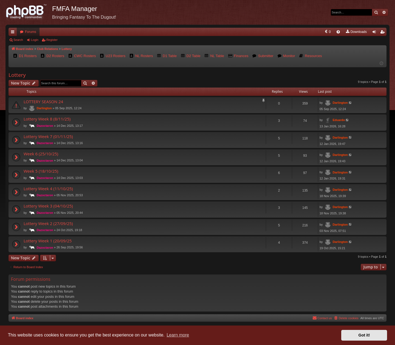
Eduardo (339, 120)
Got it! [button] (364, 335)
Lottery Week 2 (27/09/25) (48, 223)
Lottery (17, 74)
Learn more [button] (178, 335)
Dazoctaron (45, 125)
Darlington (44, 108)
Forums (30, 32)
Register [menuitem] (383, 33)
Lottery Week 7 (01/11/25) (48, 136)
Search (18, 39)
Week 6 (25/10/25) (41, 153)
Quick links (14, 33)
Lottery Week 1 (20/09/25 (48, 240)
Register (52, 39)
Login (34, 39)
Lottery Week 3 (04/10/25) (48, 206)
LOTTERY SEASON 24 (43, 101)
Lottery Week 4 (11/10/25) (48, 188)
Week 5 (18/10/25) (41, 171)
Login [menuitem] (375, 33)
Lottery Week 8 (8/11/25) (47, 119)
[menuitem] (283, 32)
